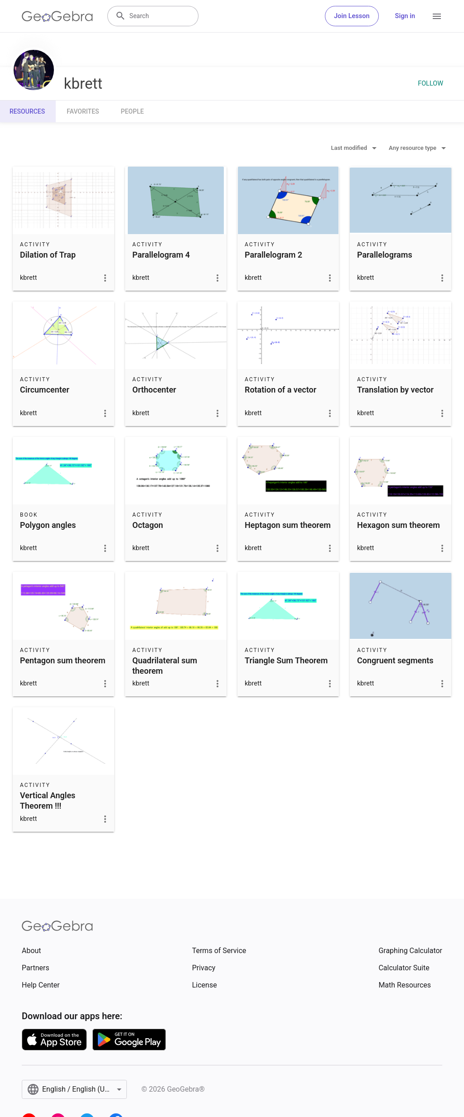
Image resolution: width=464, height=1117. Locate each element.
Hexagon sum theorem (398, 525)
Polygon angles (48, 525)
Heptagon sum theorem (288, 525)
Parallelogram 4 (161, 254)
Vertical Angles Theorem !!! (47, 800)
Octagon (147, 525)
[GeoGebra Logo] (57, 16)
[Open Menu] (436, 16)
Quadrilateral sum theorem (164, 666)
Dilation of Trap (48, 254)
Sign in (405, 16)
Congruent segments (395, 660)
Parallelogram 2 (273, 254)
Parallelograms (384, 254)
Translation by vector (395, 389)
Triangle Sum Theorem (286, 660)
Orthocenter (154, 389)
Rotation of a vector (280, 389)
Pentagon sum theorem (63, 660)
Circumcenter (44, 389)
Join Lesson (352, 16)
